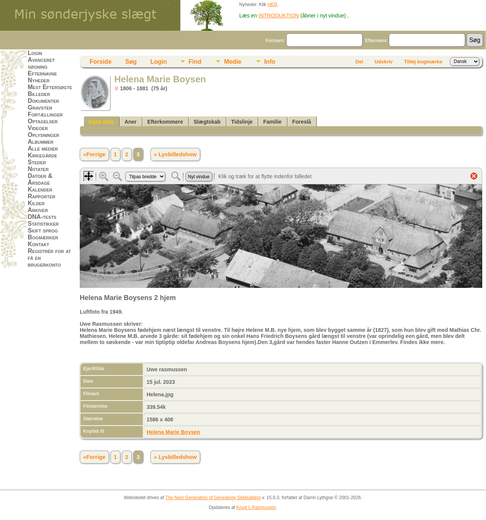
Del (359, 61)
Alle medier (43, 148)
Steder (37, 162)
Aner (131, 122)
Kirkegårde (42, 155)
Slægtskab (207, 122)
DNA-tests (42, 217)
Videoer (38, 128)
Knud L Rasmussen (256, 507)
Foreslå (301, 122)
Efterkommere (165, 122)
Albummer (41, 141)
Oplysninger (43, 135)
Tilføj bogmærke (423, 61)
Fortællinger (45, 114)
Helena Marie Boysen (173, 432)
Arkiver (38, 210)
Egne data (101, 122)
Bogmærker (43, 237)
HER (272, 4)
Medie (232, 61)
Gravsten (40, 107)
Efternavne (42, 73)
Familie (272, 122)
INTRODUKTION (279, 16)
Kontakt (38, 244)
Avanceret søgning (41, 63)
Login (35, 53)
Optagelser (43, 121)
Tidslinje (242, 122)
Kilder (36, 203)
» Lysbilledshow (175, 154)
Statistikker (43, 223)
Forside (101, 61)
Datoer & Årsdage (40, 179)
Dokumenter (43, 100)
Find (195, 61)
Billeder (39, 94)
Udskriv (383, 61)
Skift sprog (43, 230)
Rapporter (41, 196)
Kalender (40, 189)
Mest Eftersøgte (50, 87)
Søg (131, 61)
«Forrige (94, 154)
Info (269, 61)
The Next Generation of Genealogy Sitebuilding (213, 497)
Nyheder (38, 80)
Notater (38, 169)
